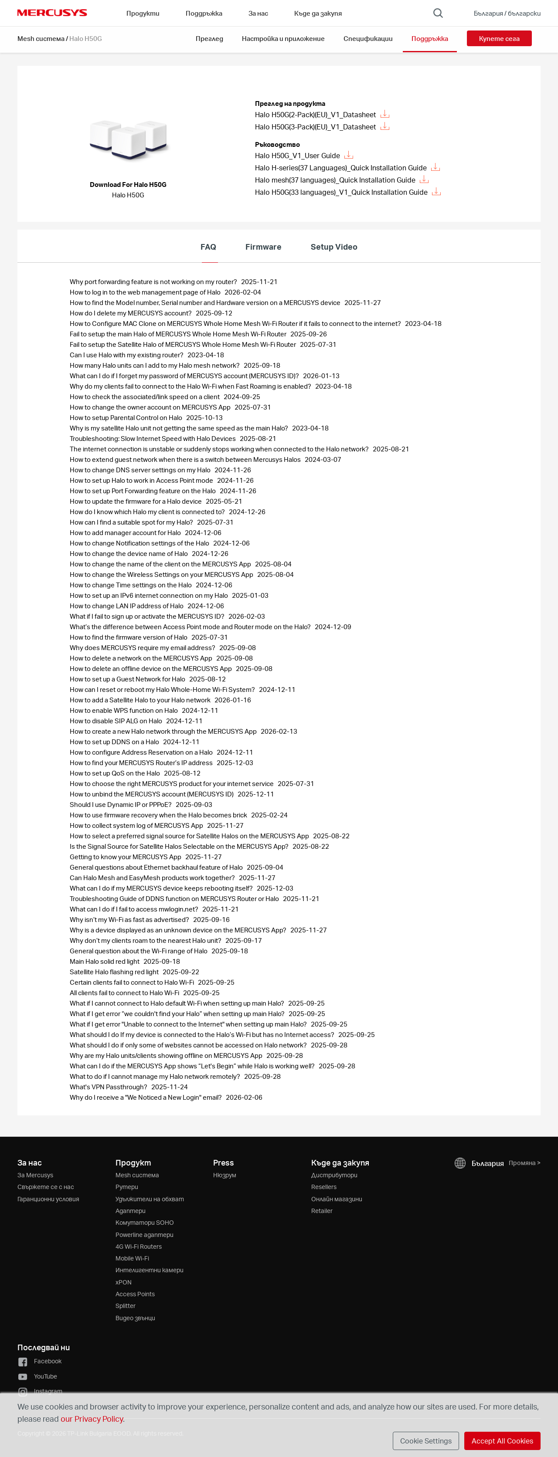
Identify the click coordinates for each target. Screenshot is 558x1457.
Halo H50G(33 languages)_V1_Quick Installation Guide (348, 192)
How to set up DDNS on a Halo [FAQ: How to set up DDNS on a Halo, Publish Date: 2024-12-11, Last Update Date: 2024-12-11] (115, 741)
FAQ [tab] (208, 246)
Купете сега (499, 38)
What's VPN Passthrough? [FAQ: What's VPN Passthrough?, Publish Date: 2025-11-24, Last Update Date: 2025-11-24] (109, 1086)
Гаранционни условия (48, 1199)
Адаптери (131, 1210)
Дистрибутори (334, 1175)
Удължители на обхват (150, 1199)
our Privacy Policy (92, 1418)
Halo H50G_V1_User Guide (304, 155)
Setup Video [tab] (334, 246)
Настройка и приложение (283, 38)
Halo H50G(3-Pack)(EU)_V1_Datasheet (322, 126)
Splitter (126, 1305)
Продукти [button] (143, 13)
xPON (124, 1282)
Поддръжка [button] (204, 13)
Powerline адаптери (145, 1234)
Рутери (127, 1186)
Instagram (39, 1391)
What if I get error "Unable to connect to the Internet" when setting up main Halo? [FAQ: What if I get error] (189, 1024)
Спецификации (368, 38)
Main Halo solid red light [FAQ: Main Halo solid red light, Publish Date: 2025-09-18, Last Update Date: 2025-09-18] (105, 961)
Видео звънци (135, 1317)
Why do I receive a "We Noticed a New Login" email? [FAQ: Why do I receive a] (146, 1097)
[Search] (438, 13)
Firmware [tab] (263, 246)
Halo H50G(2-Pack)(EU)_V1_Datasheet (322, 114)
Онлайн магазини (336, 1199)
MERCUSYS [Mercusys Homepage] (52, 12)
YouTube (37, 1376)
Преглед (209, 38)
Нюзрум (224, 1175)
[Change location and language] (501, 13)
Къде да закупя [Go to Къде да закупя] (318, 13)
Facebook (39, 1361)
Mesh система (41, 38)
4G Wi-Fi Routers (139, 1246)
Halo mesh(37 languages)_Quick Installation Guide (342, 179)
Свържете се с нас (45, 1186)
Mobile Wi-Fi (132, 1258)
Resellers (324, 1186)
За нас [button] (258, 13)
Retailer (322, 1210)
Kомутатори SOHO (145, 1222)
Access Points (135, 1294)
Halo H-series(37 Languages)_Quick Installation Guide (347, 167)
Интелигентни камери (150, 1270)
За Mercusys (35, 1175)
